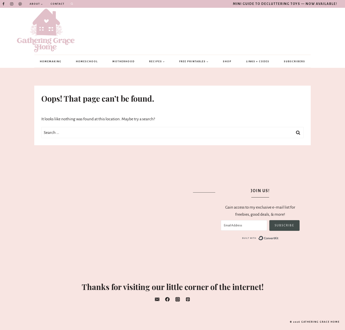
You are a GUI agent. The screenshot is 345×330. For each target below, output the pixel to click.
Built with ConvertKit (278, 238)
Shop (227, 61)
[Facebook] (3, 4)
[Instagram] (11, 4)
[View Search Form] (72, 4)
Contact (58, 3)
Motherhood (123, 61)
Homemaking (50, 61)
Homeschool (87, 61)
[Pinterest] (20, 4)
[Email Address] (244, 225)
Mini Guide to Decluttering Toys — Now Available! (285, 4)
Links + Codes (257, 61)
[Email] (157, 299)
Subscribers (294, 61)
